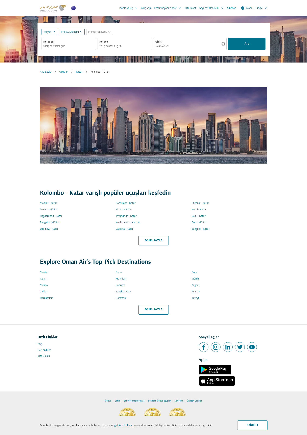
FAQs (40, 344)
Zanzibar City (123, 291)
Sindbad (231, 8)
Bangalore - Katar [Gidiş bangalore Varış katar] (50, 222)
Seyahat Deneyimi (212, 8)
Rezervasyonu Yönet (168, 8)
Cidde (43, 291)
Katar (79, 71)
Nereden (48, 41)
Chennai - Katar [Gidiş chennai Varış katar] (200, 203)
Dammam (121, 298)
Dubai (194, 272)
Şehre (117, 401)
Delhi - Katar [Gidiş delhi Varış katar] (198, 216)
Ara (247, 43)
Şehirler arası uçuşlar (134, 401)
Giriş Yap (146, 8)
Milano (44, 285)
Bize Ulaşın (43, 356)
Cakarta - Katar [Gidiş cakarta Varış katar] (124, 229)
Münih (195, 278)
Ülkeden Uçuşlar (194, 401)
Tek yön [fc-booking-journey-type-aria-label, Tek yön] (47, 31)
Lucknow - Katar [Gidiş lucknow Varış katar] (49, 229)
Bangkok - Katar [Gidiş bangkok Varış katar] (200, 229)
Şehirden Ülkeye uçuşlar (159, 401)
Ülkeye (108, 401)
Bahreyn (120, 285)
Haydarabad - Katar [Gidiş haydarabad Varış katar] (51, 216)
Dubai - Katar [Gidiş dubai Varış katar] (199, 222)
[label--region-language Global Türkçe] (254, 8)
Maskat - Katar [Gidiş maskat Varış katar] (48, 203)
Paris (43, 278)
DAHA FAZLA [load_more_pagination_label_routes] (153, 240)
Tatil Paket (190, 8)
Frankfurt (121, 278)
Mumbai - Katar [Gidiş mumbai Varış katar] (49, 209)
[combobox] (68, 46)
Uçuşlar (63, 71)
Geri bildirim (44, 350)
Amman (195, 291)
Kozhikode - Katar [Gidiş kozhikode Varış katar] (126, 203)
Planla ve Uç (129, 8)
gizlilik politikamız (124, 425)
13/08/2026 (162, 46)
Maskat (44, 272)
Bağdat (195, 285)
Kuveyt (195, 298)
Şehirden (179, 401)
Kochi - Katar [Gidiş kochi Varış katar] (198, 209)
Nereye (103, 41)
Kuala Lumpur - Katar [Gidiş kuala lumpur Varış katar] (128, 222)
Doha (119, 272)
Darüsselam (46, 298)
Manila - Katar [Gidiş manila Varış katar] (124, 209)
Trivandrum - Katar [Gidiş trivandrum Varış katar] (126, 216)
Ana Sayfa (45, 71)
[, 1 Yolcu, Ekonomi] (70, 32)
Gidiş (158, 41)
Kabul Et (252, 425)
